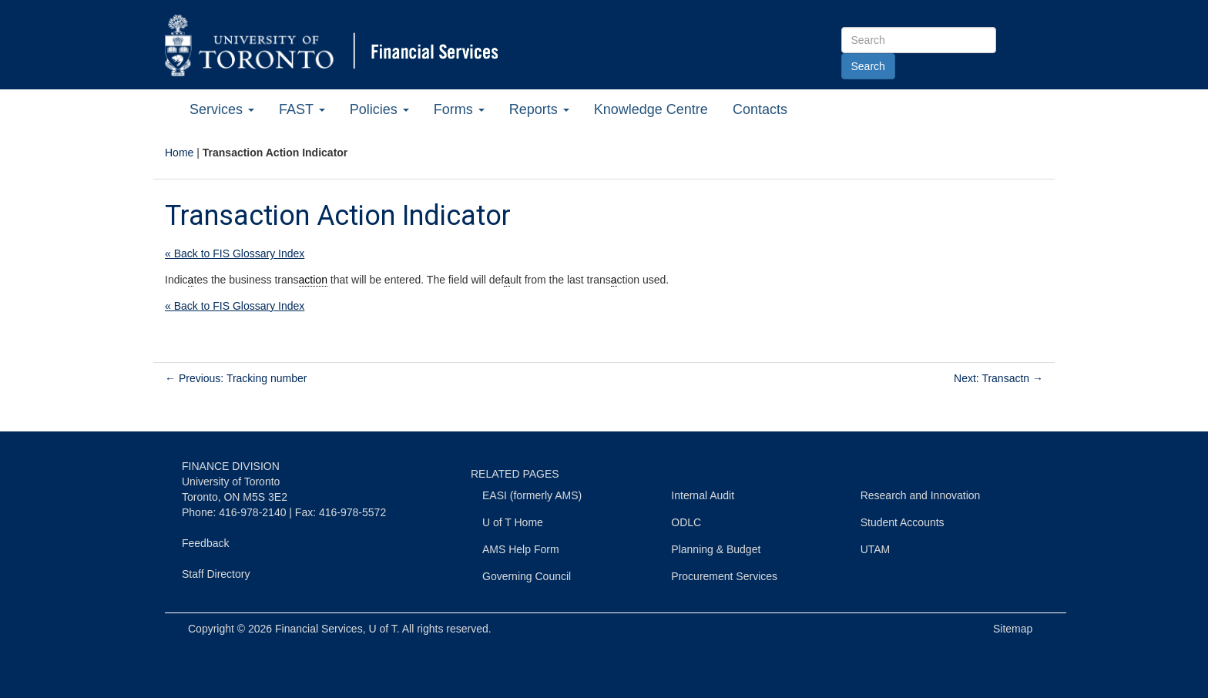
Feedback (205, 543)
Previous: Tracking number (236, 378)
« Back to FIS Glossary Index (234, 253)
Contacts (760, 109)
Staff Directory (216, 574)
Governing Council (526, 576)
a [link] (191, 279)
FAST (302, 109)
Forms (459, 109)
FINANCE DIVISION (231, 466)
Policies (379, 109)
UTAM (876, 549)
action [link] (313, 279)
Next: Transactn (998, 378)
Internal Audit (702, 495)
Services (222, 109)
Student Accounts (903, 522)
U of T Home (512, 522)
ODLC (686, 522)
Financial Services (319, 628)
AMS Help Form (520, 549)
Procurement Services (724, 576)
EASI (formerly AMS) (532, 495)
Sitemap (1012, 628)
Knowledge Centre (651, 109)
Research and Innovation (921, 495)
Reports (539, 109)
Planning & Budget (715, 549)
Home (179, 152)
